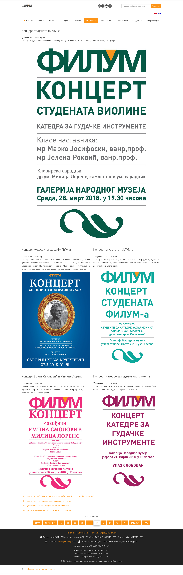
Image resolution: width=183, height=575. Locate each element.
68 (89, 523)
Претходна (46, 523)
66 (74, 523)
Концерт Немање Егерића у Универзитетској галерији (47, 510)
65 (66, 523)
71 (112, 523)
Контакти (112, 534)
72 (120, 523)
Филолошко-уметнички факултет (41, 570)
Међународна (153, 21)
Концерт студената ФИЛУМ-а (113, 249)
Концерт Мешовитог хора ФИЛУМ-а (46, 249)
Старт (32, 523)
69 (97, 523)
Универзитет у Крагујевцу (95, 534)
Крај (151, 523)
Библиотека (123, 21)
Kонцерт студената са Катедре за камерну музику (45, 506)
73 (128, 523)
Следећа (139, 523)
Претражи (156, 6)
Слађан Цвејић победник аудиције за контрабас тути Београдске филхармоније (59, 496)
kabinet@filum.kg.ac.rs (66, 543)
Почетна (29, 21)
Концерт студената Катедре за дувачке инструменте (47, 501)
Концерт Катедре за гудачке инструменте (121, 376)
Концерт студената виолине (41, 31)
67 (81, 523)
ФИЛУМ (79, 534)
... (58, 523)
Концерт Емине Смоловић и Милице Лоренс (52, 376)
